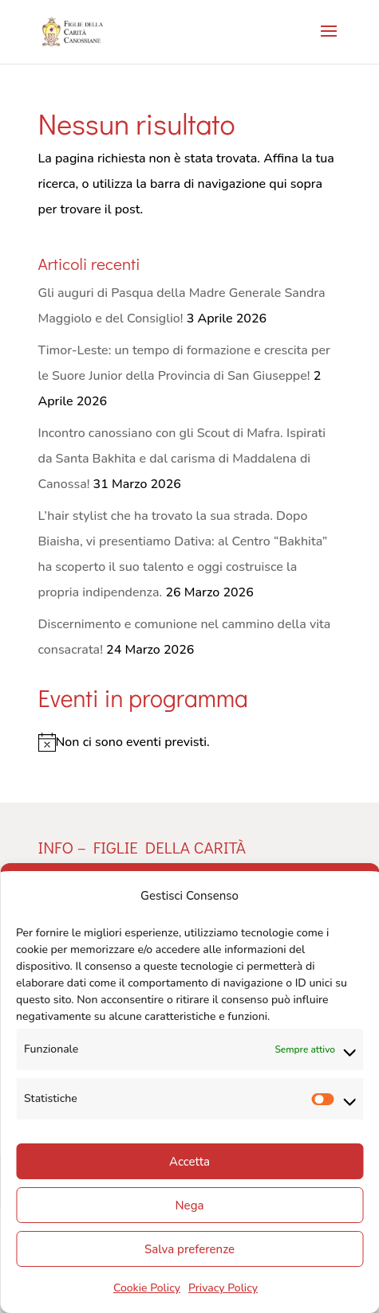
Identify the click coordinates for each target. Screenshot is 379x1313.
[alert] (189, 742)
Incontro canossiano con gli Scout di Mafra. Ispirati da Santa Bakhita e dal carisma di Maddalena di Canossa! (182, 458)
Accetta (189, 1162)
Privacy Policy (223, 1287)
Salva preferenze (189, 1249)
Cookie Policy (146, 1287)
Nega (190, 1205)
